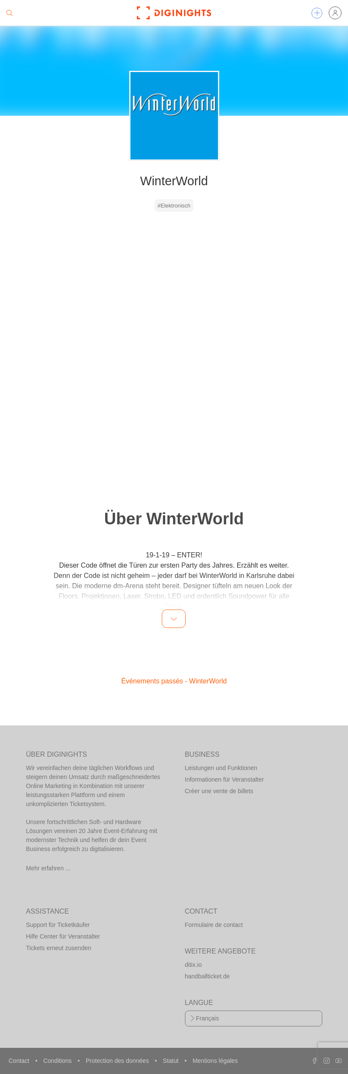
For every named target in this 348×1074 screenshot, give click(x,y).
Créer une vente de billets (219, 791)
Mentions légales (215, 1060)
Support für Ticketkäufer (58, 924)
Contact (20, 1060)
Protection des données (118, 1060)
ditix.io (193, 964)
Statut (171, 1060)
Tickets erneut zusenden (58, 948)
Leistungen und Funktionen (221, 767)
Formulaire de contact (214, 924)
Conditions (58, 1060)
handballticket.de (207, 976)
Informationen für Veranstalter (224, 779)
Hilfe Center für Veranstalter (63, 936)
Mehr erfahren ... (48, 868)
